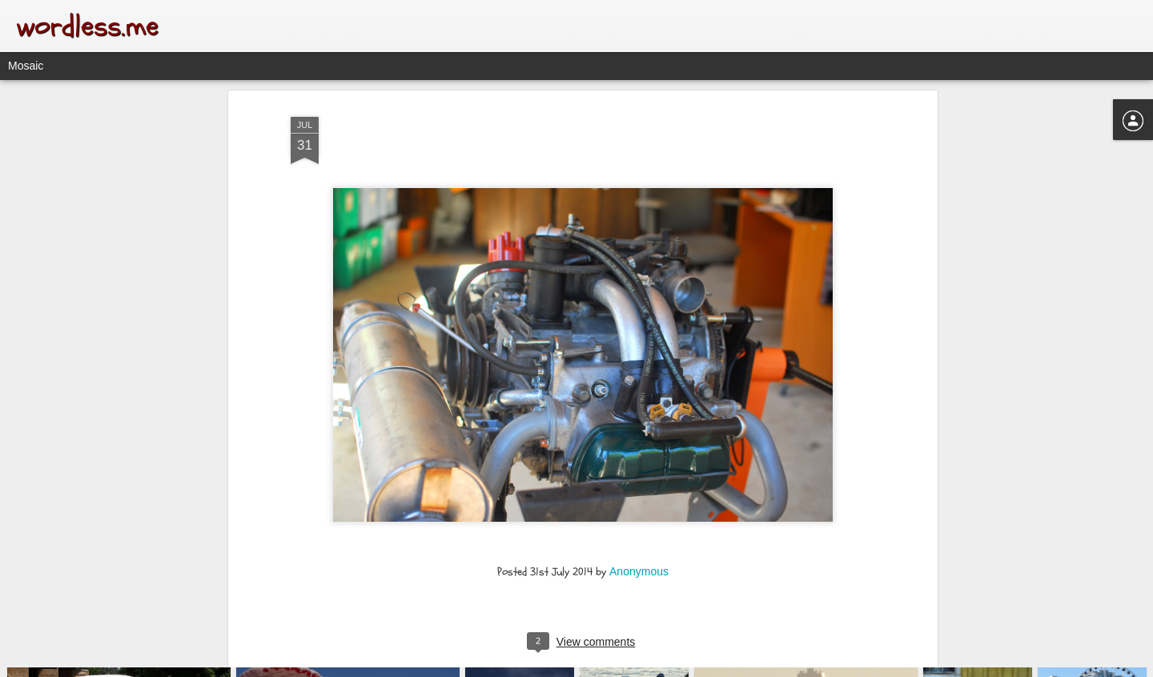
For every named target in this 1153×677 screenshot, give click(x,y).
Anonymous (639, 477)
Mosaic (25, 65)
